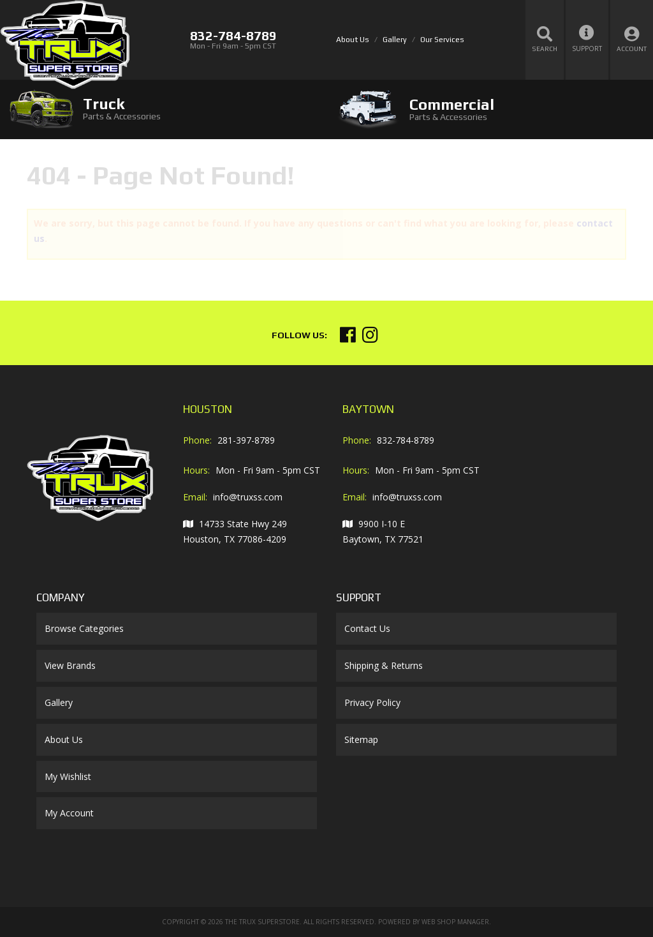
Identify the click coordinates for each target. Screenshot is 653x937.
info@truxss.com (247, 497)
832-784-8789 (405, 440)
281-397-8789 (246, 440)
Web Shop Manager (455, 921)
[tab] (163, 109)
